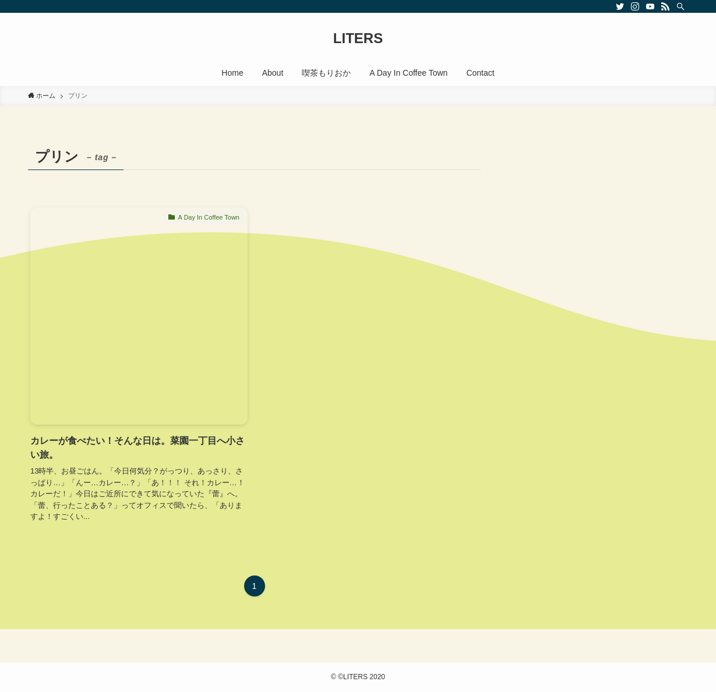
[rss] (665, 6)
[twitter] (619, 6)
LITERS (358, 38)
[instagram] (635, 6)
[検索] (680, 6)
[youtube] (650, 6)
